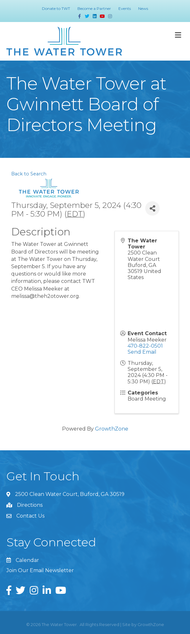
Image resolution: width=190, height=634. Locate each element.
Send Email (142, 352)
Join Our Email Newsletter (40, 570)
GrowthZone (111, 429)
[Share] (152, 208)
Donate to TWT (56, 8)
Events (124, 8)
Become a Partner (94, 8)
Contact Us (30, 516)
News (143, 8)
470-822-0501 (145, 346)
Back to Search (28, 174)
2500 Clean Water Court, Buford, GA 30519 (69, 494)
